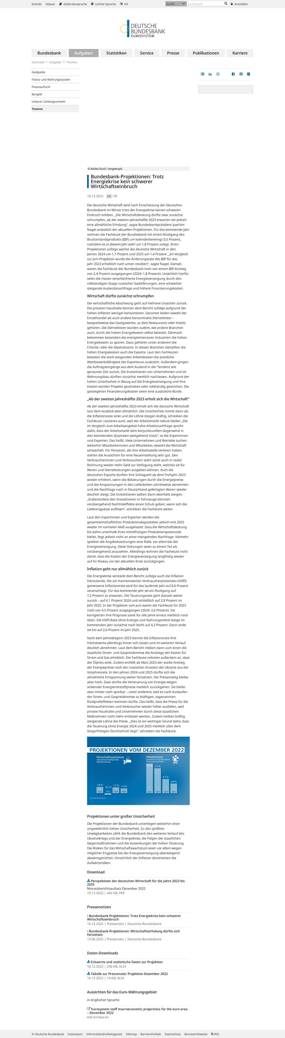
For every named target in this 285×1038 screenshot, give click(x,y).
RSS (215, 1034)
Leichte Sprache (103, 4)
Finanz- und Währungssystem (51, 79)
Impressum (75, 1034)
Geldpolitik (38, 72)
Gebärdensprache (73, 4)
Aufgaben (55, 62)
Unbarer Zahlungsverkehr (49, 101)
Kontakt (37, 4)
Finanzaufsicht (41, 87)
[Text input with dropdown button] (208, 3)
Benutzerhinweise (196, 1034)
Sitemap (131, 1034)
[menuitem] (49, 53)
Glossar (50, 4)
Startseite (38, 62)
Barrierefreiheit (150, 1034)
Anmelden (239, 4)
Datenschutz (173, 1034)
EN (124, 4)
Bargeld (37, 94)
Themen (71, 62)
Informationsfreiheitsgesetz (104, 1034)
